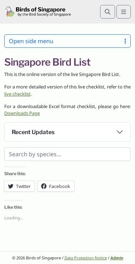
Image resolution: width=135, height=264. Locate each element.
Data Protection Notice (85, 257)
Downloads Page (22, 113)
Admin (116, 257)
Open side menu (67, 41)
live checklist (17, 94)
